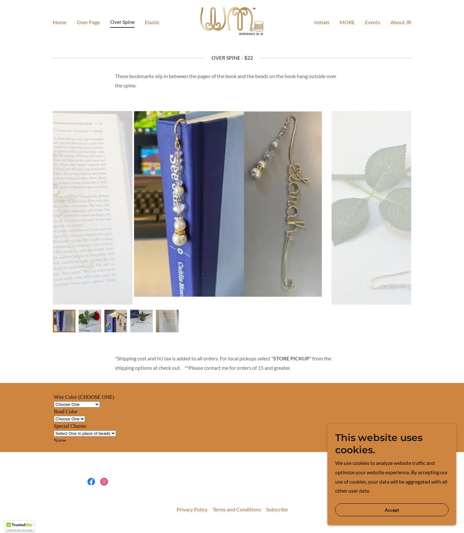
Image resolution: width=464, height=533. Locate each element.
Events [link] (372, 22)
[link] (232, 21)
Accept (392, 510)
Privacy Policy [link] (192, 509)
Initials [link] (321, 22)
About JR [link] (401, 22)
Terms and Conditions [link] (237, 509)
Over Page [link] (88, 22)
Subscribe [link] (277, 509)
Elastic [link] (152, 22)
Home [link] (59, 22)
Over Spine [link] (122, 22)
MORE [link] (347, 22)
